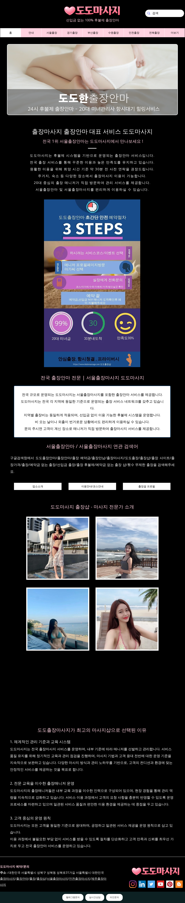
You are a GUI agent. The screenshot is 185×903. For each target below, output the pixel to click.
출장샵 (41, 879)
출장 (32, 879)
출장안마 (22, 879)
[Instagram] (132, 884)
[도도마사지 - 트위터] (151, 884)
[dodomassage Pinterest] (169, 884)
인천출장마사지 (79, 879)
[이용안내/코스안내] (92, 486)
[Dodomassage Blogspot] (179, 884)
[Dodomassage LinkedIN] (142, 884)
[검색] (164, 13)
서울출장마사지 (57, 879)
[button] (31, 32)
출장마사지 (7, 879)
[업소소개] (38, 486)
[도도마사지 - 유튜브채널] (160, 884)
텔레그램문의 (73, 897)
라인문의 (114, 897)
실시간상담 (94, 897)
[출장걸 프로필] (147, 486)
